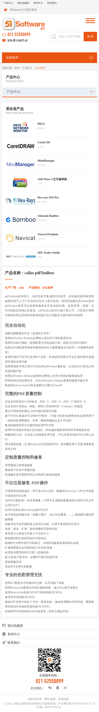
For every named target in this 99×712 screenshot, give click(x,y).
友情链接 (63, 699)
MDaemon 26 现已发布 (23, 9)
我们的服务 (23, 3)
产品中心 (8, 3)
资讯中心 (38, 3)
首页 (17, 68)
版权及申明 (35, 699)
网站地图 (50, 699)
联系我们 (52, 3)
